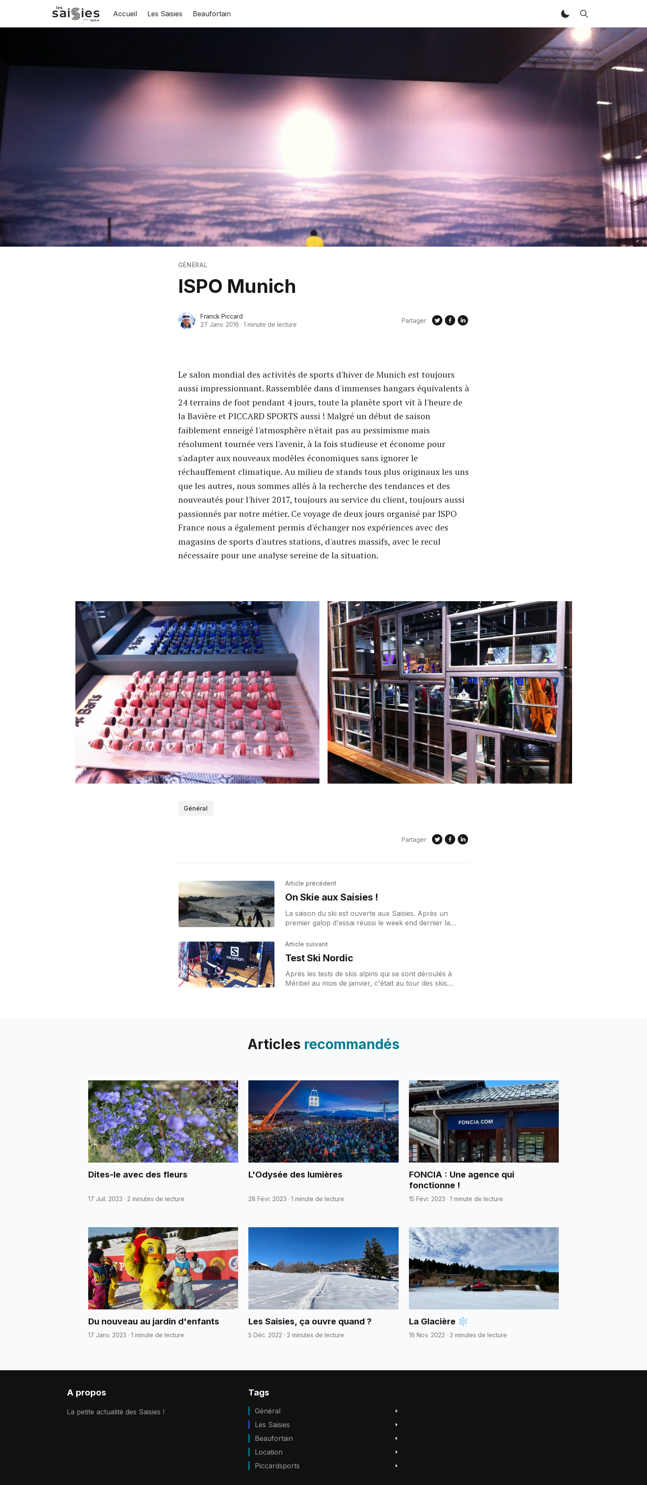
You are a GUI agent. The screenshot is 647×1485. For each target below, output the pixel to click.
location (269, 1452)
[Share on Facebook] (450, 320)
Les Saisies (164, 13)
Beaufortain (212, 13)
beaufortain (274, 1438)
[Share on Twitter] (437, 320)
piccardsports (277, 1465)
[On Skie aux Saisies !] (226, 903)
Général (193, 264)
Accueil (125, 13)
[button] (565, 13)
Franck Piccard (221, 316)
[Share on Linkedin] (462, 320)
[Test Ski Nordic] (226, 964)
